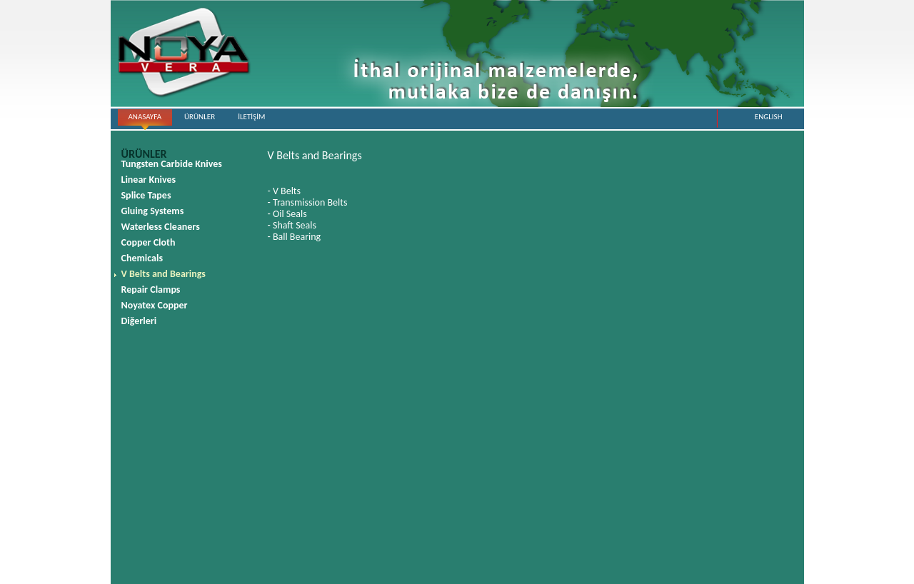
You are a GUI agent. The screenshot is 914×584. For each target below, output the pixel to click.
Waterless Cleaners (160, 227)
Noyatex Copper (154, 305)
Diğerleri (139, 321)
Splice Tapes (146, 195)
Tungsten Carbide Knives (171, 164)
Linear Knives (148, 180)
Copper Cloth (148, 242)
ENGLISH (769, 116)
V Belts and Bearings (163, 274)
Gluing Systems (152, 211)
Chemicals (142, 258)
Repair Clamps (151, 290)
